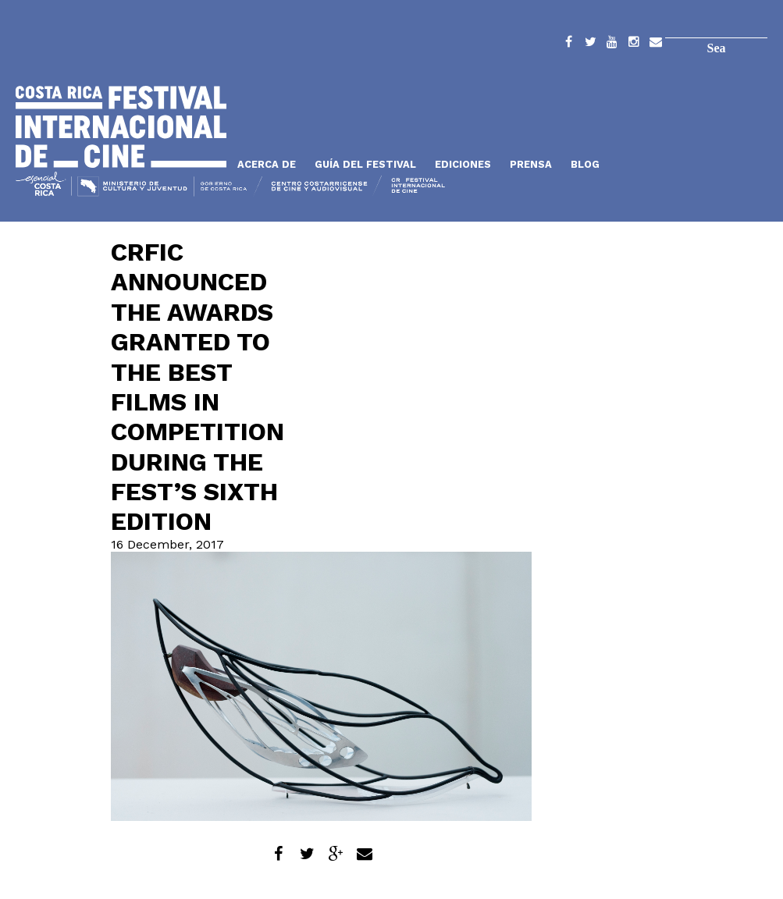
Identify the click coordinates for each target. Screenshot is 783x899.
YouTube (612, 44)
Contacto (655, 44)
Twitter (590, 44)
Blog (585, 164)
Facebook (568, 44)
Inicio (121, 127)
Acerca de (266, 164)
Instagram (634, 44)
